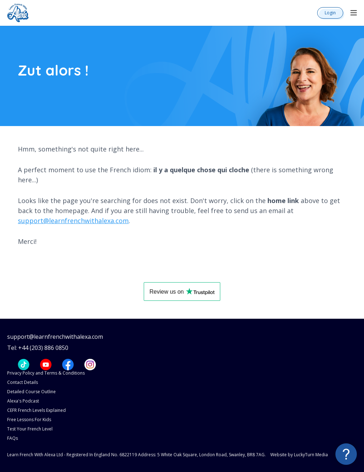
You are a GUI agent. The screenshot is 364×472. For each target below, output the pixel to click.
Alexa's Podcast (23, 401)
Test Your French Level (30, 429)
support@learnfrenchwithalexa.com (73, 220)
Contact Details (22, 382)
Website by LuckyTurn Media (299, 455)
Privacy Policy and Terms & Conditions (46, 373)
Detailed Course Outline (31, 392)
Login (330, 13)
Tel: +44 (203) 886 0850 (37, 348)
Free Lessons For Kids (29, 419)
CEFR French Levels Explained (36, 410)
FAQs (12, 438)
